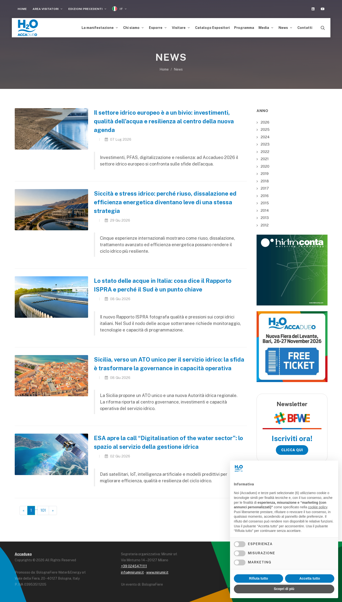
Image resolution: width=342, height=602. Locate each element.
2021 (265, 158)
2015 (265, 202)
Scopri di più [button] (284, 589)
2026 (265, 121)
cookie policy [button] (317, 507)
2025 (265, 128)
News (178, 68)
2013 (265, 216)
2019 (265, 172)
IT (119, 8)
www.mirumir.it (157, 571)
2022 (265, 150)
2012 (265, 224)
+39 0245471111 (134, 565)
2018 (265, 180)
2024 (265, 135)
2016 (265, 194)
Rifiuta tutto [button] (258, 578)
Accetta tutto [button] (309, 578)
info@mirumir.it (132, 571)
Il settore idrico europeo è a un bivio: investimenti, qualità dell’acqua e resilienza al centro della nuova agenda (164, 120)
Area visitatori (48, 9)
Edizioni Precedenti (87, 9)
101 (43, 509)
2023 (265, 143)
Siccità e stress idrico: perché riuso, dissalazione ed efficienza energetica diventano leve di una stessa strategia (165, 201)
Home (22, 9)
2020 (265, 165)
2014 (265, 209)
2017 (265, 187)
